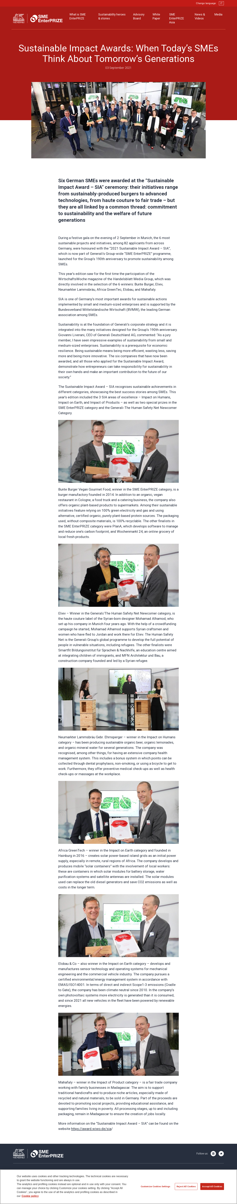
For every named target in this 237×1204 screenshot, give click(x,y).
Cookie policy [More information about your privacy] (30, 1196)
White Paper (156, 16)
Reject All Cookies (186, 1186)
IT (221, 3)
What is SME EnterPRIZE (77, 16)
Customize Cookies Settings (155, 1186)
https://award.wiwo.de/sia (91, 1129)
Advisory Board (139, 16)
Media (218, 14)
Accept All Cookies (212, 1186)
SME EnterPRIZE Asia (176, 18)
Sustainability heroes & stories (112, 16)
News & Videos (200, 16)
